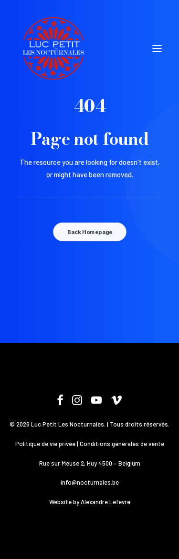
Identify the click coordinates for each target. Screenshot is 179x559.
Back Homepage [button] (89, 232)
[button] (157, 48)
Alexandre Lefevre (105, 502)
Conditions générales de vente (122, 443)
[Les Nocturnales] (53, 48)
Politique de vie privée (45, 443)
